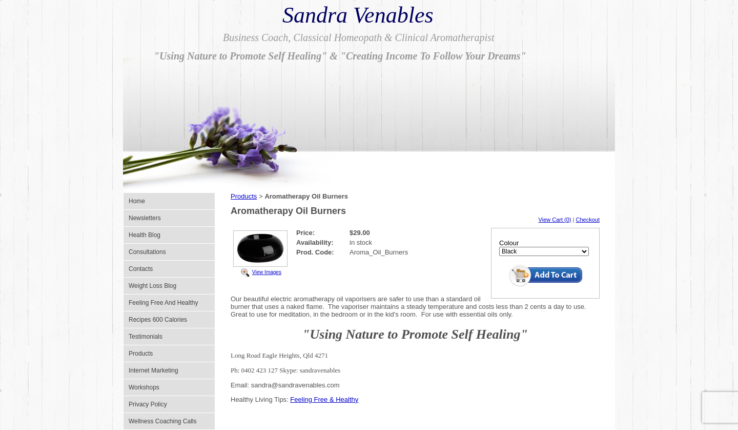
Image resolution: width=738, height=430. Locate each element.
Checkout (588, 220)
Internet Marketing (153, 370)
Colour (509, 243)
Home (137, 201)
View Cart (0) (555, 220)
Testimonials (145, 336)
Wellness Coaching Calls (163, 421)
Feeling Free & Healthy (324, 399)
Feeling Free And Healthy (163, 302)
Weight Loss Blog (152, 285)
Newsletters (145, 218)
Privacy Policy (148, 404)
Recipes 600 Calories (158, 319)
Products (141, 353)
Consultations (147, 252)
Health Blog (144, 235)
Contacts (141, 268)
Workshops (144, 387)
